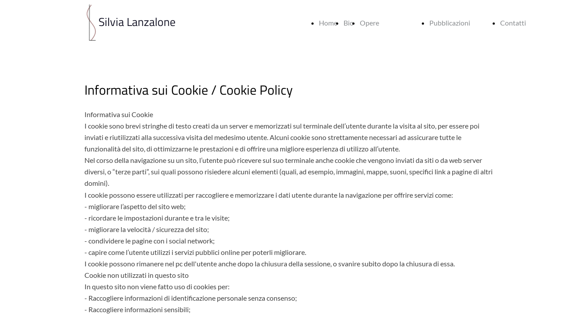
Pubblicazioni (449, 22)
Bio (349, 22)
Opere (369, 22)
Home (328, 22)
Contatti (513, 22)
